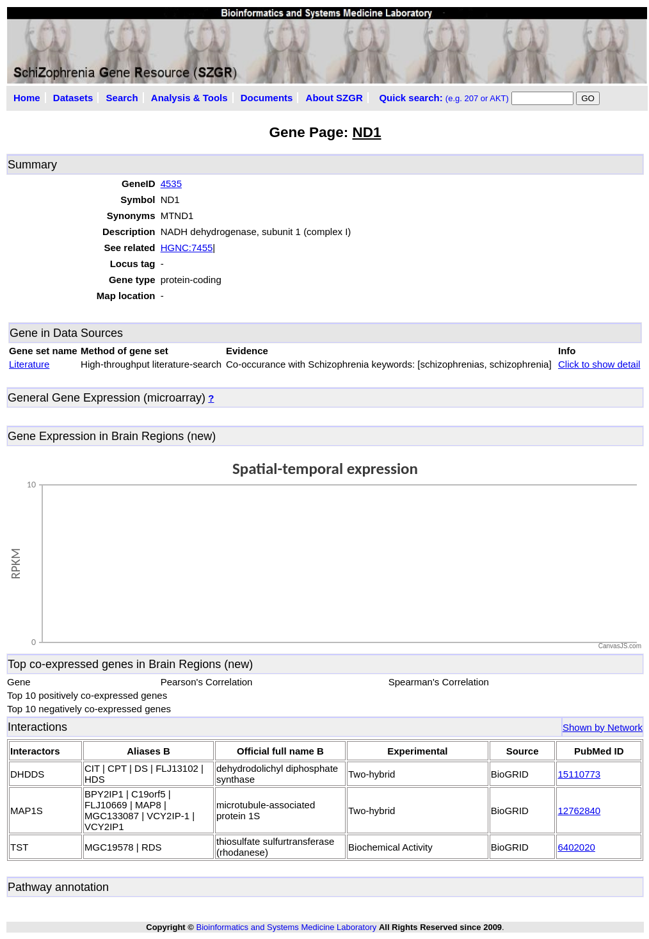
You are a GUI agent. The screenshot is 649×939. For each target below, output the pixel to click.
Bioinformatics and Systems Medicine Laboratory (286, 927)
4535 (171, 183)
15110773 (578, 774)
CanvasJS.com (619, 645)
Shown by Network (603, 727)
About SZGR (334, 97)
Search (122, 97)
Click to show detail (599, 364)
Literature (29, 364)
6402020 (576, 847)
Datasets (73, 97)
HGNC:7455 (187, 247)
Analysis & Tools (189, 97)
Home (26, 97)
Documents (267, 97)
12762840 (578, 810)
